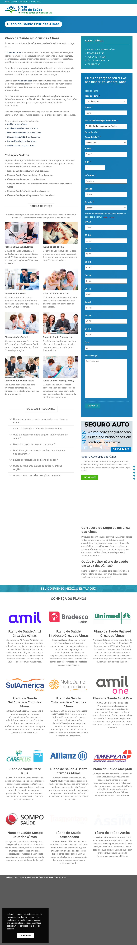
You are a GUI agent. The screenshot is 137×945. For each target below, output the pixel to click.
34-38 (88, 275)
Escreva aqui (91, 356)
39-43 (88, 289)
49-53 (88, 315)
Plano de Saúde (24, 81)
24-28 (88, 249)
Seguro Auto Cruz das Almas (98, 456)
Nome (88, 107)
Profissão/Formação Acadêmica (101, 121)
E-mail (89, 149)
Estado (89, 202)
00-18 (88, 222)
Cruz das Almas (17, 124)
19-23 (88, 235)
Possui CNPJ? (92, 137)
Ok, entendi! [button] (25, 935)
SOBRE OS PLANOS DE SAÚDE (100, 49)
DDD (88, 162)
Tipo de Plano (92, 96)
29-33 (88, 262)
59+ (87, 342)
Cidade (88, 189)
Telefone (90, 175)
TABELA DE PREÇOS (96, 57)
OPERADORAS (93, 64)
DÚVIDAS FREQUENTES (97, 60)
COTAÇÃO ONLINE (95, 53)
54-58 (88, 329)
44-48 (88, 302)
